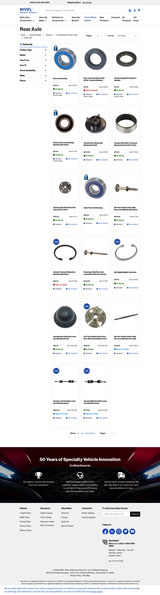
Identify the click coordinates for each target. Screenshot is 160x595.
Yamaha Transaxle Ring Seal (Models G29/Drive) (64, 273)
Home (23, 35)
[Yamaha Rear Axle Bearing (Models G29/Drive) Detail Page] (65, 125)
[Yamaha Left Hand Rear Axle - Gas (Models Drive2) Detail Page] (65, 383)
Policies (23, 508)
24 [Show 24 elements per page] (82, 433)
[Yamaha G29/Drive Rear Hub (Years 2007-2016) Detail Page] (65, 189)
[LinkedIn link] (112, 531)
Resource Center (47, 522)
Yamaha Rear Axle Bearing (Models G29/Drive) (63, 144)
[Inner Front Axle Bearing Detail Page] (96, 190)
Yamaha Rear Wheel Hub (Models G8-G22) (93, 144)
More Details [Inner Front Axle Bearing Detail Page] (103, 223)
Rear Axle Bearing (60, 78)
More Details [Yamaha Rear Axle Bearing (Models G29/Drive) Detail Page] (72, 159)
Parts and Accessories (26, 19)
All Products (126, 19)
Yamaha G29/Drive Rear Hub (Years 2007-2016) (64, 208)
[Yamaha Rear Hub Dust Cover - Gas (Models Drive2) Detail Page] (65, 318)
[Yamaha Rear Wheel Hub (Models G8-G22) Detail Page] (96, 125)
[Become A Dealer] (135, 10)
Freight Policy (25, 513)
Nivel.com (65, 522)
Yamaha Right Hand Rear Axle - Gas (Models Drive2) (96, 402)
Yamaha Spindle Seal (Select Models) (125, 79)
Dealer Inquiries (88, 513)
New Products (104, 19)
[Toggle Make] (46, 75)
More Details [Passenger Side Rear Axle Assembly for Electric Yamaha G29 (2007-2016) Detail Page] (103, 289)
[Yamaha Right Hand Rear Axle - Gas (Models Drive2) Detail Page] (96, 383)
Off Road (136, 19)
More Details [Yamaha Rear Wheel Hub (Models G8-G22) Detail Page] (103, 160)
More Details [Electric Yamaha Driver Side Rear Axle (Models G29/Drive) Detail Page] (133, 224)
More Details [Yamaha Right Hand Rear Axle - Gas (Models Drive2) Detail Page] (103, 418)
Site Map (86, 575)
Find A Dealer (46, 517)
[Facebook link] (105, 531)
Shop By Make (43, 19)
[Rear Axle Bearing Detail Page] (65, 60)
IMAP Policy (25, 517)
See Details (87, 2)
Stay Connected (47, 525)
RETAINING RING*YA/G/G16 (125, 272)
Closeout (115, 17)
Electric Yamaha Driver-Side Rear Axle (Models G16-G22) (125, 337)
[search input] (83, 10)
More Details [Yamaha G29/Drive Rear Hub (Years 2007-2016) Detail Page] (72, 224)
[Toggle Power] (46, 81)
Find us (135, 514)
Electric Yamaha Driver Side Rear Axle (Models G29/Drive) (126, 208)
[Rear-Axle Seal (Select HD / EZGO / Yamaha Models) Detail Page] (96, 60)
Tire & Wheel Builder (90, 19)
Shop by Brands (76, 19)
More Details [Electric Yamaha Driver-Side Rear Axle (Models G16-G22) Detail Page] (133, 353)
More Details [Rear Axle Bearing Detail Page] (72, 93)
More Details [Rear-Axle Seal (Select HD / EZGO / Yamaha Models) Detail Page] (103, 94)
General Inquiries (89, 517)
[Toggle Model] (46, 55)
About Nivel (66, 508)
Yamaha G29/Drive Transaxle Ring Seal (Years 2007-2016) (125, 144)
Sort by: (111, 36)
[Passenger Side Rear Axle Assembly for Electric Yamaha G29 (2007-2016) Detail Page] (96, 254)
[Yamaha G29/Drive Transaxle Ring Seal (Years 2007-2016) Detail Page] (126, 125)
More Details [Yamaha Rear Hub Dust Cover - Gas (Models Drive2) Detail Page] (72, 353)
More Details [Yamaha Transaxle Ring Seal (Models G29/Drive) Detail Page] (72, 289)
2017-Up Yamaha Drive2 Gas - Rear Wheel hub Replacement (95, 337)
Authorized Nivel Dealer (116, 508)
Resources (45, 508)
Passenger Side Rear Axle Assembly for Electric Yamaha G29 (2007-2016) (95, 274)
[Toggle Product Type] (46, 50)
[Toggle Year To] (46, 65)
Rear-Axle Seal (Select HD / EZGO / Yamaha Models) (94, 79)
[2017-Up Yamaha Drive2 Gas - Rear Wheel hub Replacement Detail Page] (96, 318)
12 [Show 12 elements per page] (78, 433)
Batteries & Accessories (58, 19)
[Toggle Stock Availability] (46, 70)
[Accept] (138, 588)
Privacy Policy (25, 526)
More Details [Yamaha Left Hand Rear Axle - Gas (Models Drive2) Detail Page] (72, 418)
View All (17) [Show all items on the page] (90, 433)
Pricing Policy (25, 522)
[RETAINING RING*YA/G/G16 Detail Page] (126, 254)
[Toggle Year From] (46, 60)
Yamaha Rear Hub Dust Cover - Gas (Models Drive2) (65, 337)
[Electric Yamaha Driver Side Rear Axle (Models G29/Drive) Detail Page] (126, 189)
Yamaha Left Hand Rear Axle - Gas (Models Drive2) (64, 402)
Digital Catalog (46, 513)
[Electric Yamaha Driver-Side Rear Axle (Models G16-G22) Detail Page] (126, 318)
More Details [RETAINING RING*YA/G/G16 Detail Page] (133, 288)
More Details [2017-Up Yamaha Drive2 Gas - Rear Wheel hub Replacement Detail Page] (103, 353)
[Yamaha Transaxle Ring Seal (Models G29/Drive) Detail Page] (65, 254)
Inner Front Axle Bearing (93, 208)
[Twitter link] (125, 531)
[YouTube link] (132, 531)
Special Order (123, 349)
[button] (130, 10)
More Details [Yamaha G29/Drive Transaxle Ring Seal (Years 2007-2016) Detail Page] (133, 160)
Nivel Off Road (67, 526)
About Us (65, 513)
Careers (64, 517)
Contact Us (87, 508)
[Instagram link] (119, 531)
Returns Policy (26, 530)
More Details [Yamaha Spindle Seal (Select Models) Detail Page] (133, 94)
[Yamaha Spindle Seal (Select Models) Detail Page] (126, 60)
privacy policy (96, 591)
